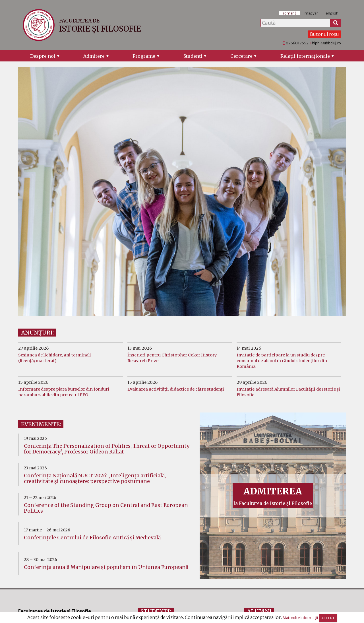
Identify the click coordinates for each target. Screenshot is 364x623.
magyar (311, 13)
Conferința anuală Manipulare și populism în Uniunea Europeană (106, 567)
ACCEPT (327, 618)
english (332, 13)
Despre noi (42, 56)
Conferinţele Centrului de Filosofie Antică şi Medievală (92, 538)
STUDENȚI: (155, 611)
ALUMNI (259, 611)
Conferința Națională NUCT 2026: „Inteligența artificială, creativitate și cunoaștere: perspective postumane (95, 478)
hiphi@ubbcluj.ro (326, 43)
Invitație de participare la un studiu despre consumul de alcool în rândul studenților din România (282, 360)
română (290, 13)
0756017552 (297, 43)
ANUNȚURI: (37, 332)
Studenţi (192, 56)
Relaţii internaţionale (305, 56)
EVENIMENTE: (41, 424)
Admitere (94, 56)
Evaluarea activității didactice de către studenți (175, 389)
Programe (144, 56)
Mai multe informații (300, 618)
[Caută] (335, 23)
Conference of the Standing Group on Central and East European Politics (106, 508)
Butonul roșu (324, 34)
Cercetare (241, 56)
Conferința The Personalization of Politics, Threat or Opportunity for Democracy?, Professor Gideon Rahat (106, 449)
